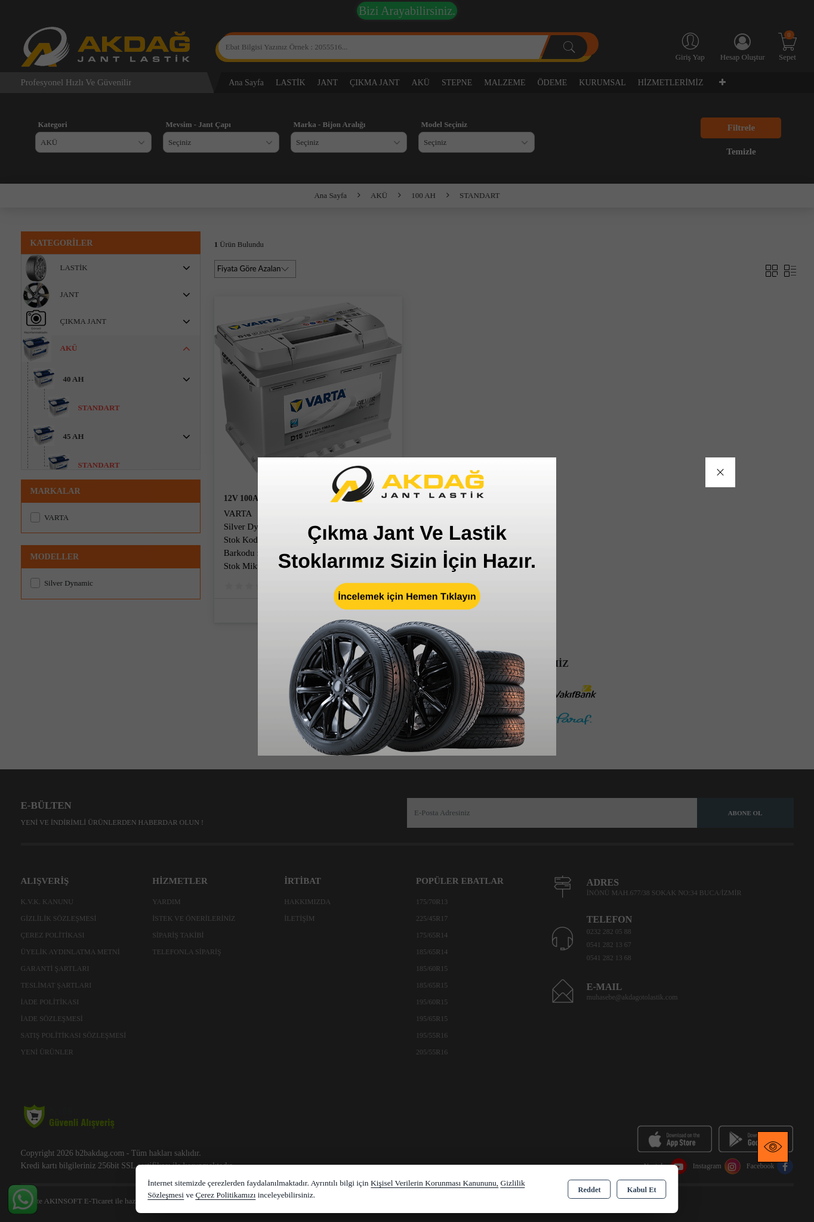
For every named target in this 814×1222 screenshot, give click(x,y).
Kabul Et (641, 1190)
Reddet (589, 1190)
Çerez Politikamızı (226, 1194)
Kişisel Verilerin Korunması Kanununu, (434, 1182)
